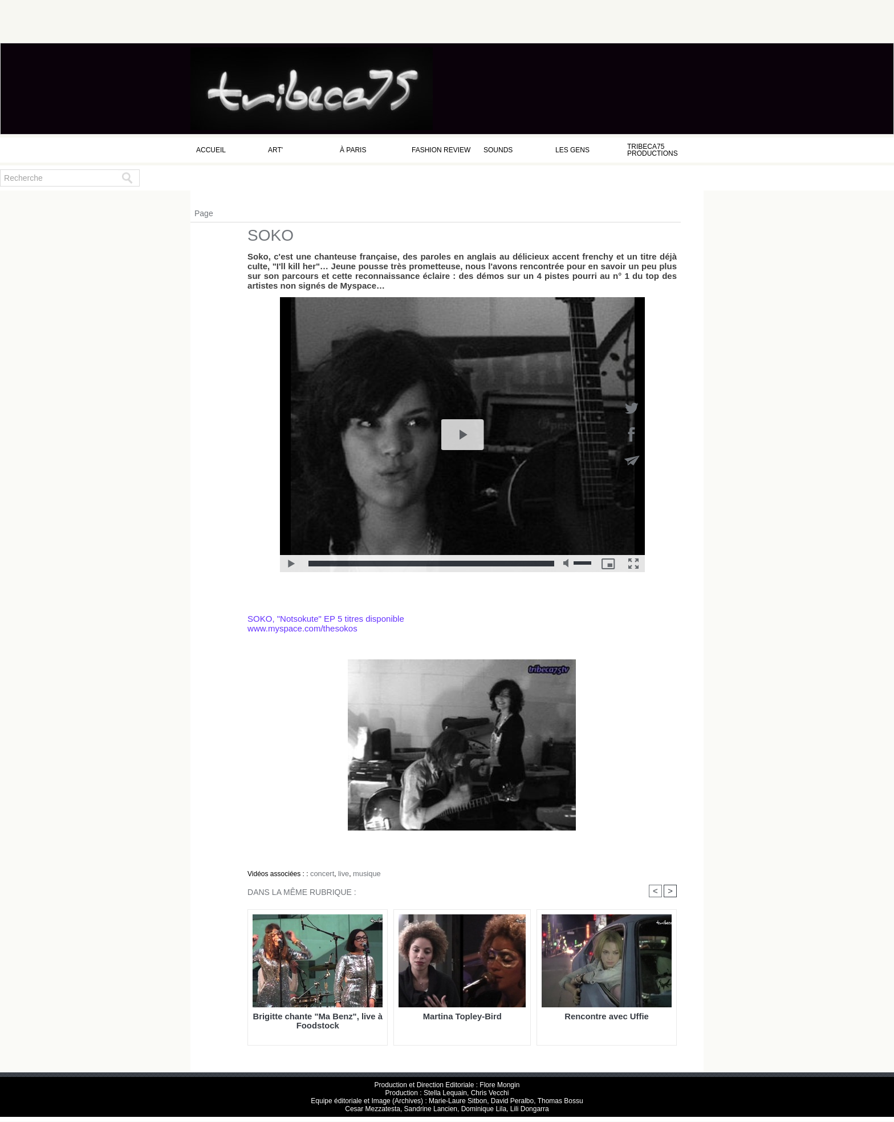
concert (321, 873)
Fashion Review (441, 150)
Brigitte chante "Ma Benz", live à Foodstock (317, 1021)
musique (363, 873)
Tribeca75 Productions (652, 150)
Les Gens (572, 150)
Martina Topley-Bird (462, 1016)
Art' (275, 150)
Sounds (498, 150)
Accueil (211, 150)
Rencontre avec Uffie (606, 1016)
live (341, 873)
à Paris (353, 150)
